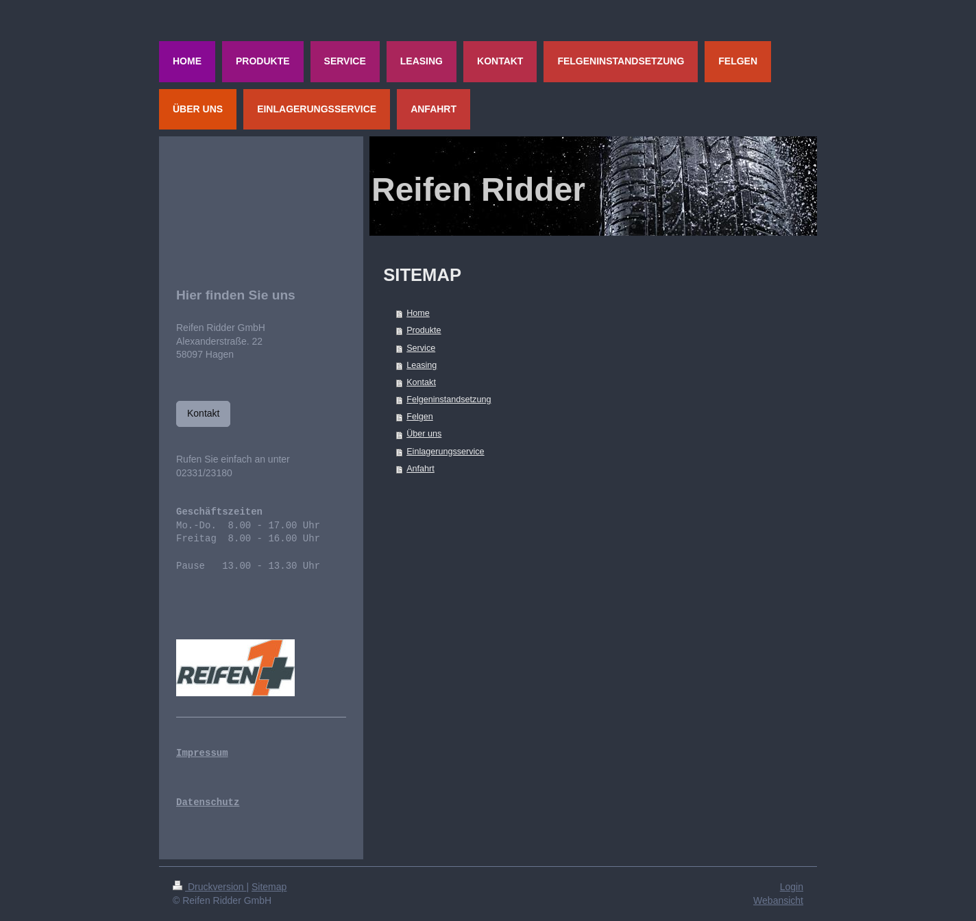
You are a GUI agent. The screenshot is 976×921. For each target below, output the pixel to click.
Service (420, 348)
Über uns (423, 434)
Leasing (421, 365)
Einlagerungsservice (445, 451)
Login (791, 886)
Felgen (419, 416)
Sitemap (269, 886)
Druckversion (209, 886)
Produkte (423, 330)
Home (418, 313)
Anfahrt (420, 469)
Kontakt (421, 382)
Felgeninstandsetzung (448, 399)
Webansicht (778, 900)
